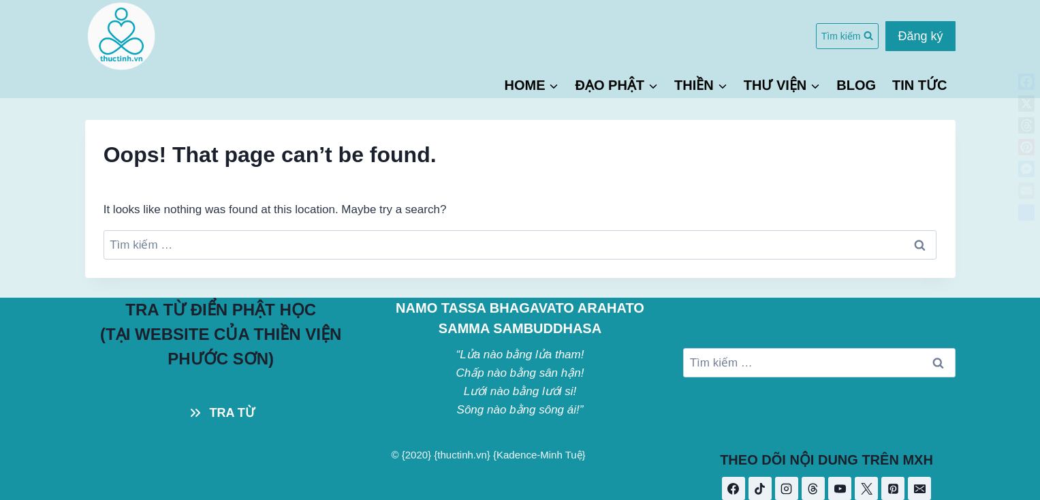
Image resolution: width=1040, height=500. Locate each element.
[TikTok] (760, 488)
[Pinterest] (892, 488)
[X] (866, 488)
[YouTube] (839, 488)
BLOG (856, 85)
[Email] (919, 488)
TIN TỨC (919, 85)
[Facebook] (733, 488)
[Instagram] (786, 488)
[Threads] (813, 488)
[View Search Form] (847, 36)
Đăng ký (920, 36)
